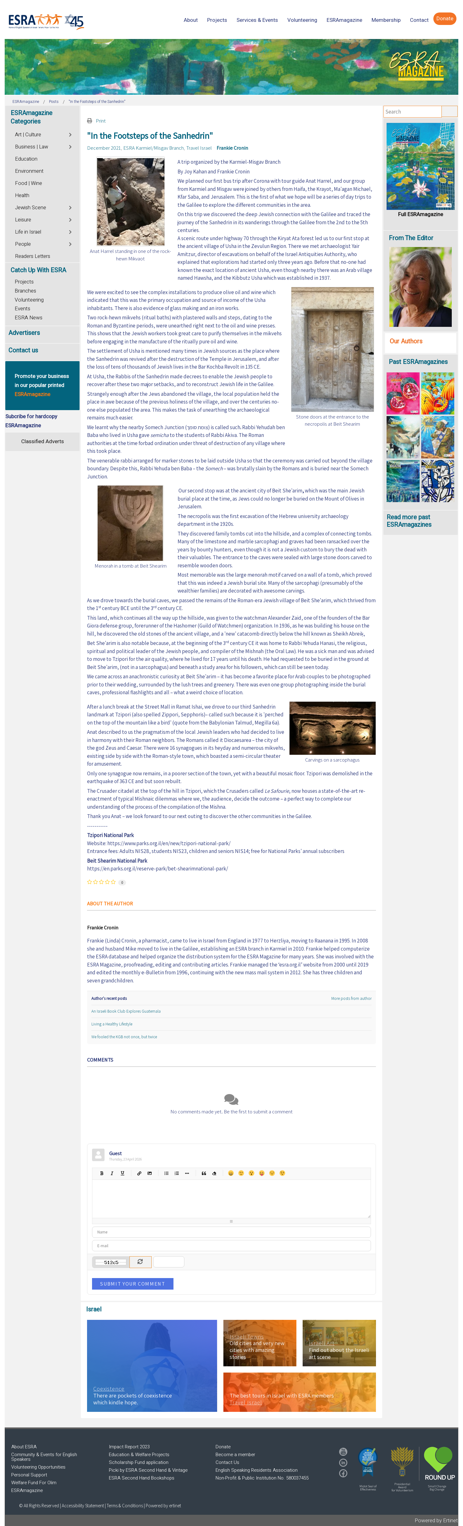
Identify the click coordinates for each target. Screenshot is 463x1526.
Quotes (203, 1173)
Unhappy (272, 1173)
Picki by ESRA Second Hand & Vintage (148, 1470)
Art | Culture (28, 134)
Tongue (261, 1173)
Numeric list (176, 1173)
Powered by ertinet (163, 1506)
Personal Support (29, 1474)
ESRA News (28, 318)
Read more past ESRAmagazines (409, 521)
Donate (223, 1446)
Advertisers (24, 332)
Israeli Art (321, 1343)
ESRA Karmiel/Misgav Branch (153, 147)
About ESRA (24, 1446)
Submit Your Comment (132, 1283)
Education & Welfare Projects (139, 1454)
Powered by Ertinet (436, 1520)
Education (26, 159)
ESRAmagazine (27, 1490)
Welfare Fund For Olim (33, 1482)
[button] (368, 1462)
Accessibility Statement (83, 1506)
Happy (230, 1173)
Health (22, 195)
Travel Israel (199, 147)
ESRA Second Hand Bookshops (141, 1478)
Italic (112, 1173)
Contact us (23, 350)
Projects (24, 282)
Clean (214, 1173)
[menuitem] (191, 20)
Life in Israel (28, 232)
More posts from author (351, 998)
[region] (231, 67)
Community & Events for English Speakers (44, 1457)
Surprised (251, 1173)
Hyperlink (139, 1173)
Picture (149, 1173)
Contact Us (227, 1462)
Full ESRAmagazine (420, 214)
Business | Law (31, 147)
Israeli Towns (247, 1336)
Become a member (235, 1454)
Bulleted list (166, 1173)
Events (22, 308)
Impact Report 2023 (129, 1446)
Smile (241, 1173)
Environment (29, 171)
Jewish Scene (30, 207)
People (23, 244)
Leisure (23, 220)
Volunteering (29, 300)
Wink (282, 1173)
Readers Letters (32, 256)
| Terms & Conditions (124, 1506)
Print (101, 120)
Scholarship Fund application (138, 1462)
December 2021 (104, 147)
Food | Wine (28, 183)
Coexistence (108, 1388)
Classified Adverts (42, 441)
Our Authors (406, 341)
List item (186, 1173)
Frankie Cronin (232, 147)
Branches (25, 291)
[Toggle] (70, 134)
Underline (122, 1173)
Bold (101, 1173)
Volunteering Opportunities (38, 1467)
